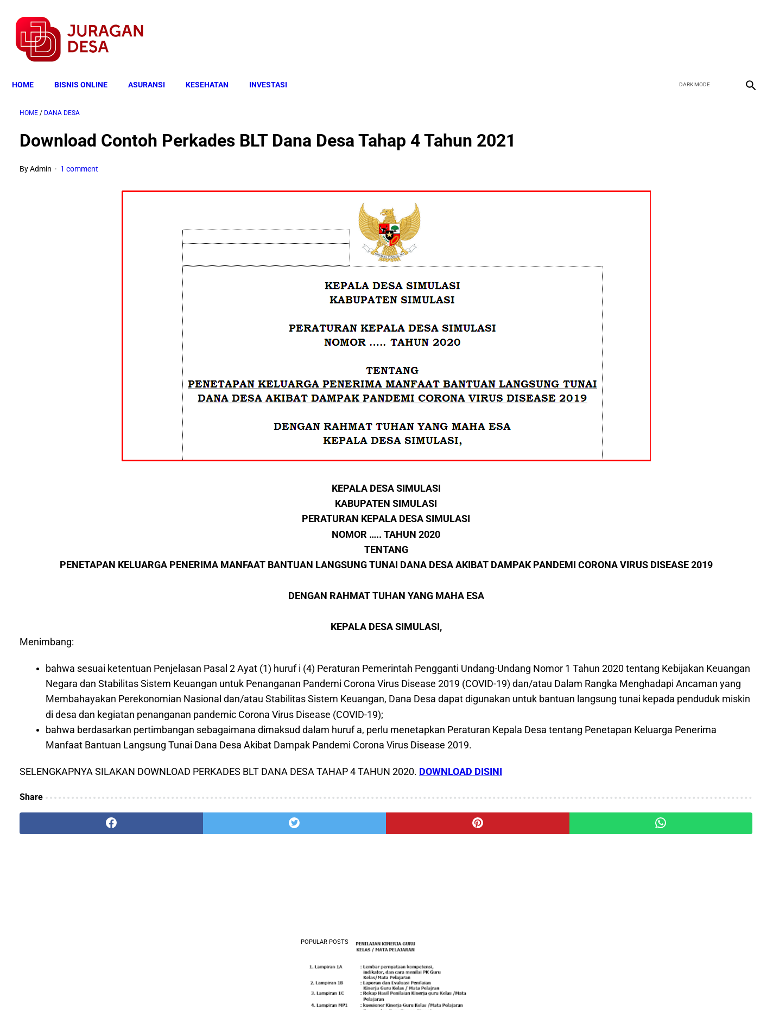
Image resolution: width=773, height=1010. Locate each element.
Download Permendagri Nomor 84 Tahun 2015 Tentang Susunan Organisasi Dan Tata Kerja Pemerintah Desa (650, 625)
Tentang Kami (528, 982)
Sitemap (422, 982)
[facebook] (665, 28)
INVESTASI (276, 66)
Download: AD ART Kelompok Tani (638, 502)
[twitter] (690, 28)
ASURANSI (154, 66)
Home (30, 66)
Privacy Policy (329, 982)
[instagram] (741, 28)
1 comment (79, 185)
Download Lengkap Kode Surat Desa (642, 286)
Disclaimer (380, 982)
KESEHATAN (214, 66)
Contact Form (470, 982)
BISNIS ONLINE (88, 66)
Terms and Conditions (258, 982)
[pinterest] (328, 883)
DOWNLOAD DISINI (460, 831)
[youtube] (716, 28)
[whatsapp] (452, 883)
